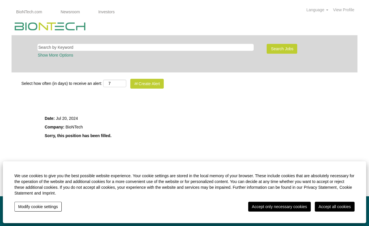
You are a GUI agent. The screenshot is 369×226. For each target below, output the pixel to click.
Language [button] (317, 10)
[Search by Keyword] (145, 47)
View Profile (343, 10)
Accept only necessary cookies (279, 206)
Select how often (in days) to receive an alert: (61, 83)
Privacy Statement (320, 187)
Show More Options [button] (55, 55)
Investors (106, 12)
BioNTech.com (29, 12)
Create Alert (147, 83)
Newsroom (70, 12)
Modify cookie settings (38, 206)
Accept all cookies (335, 206)
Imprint (48, 193)
